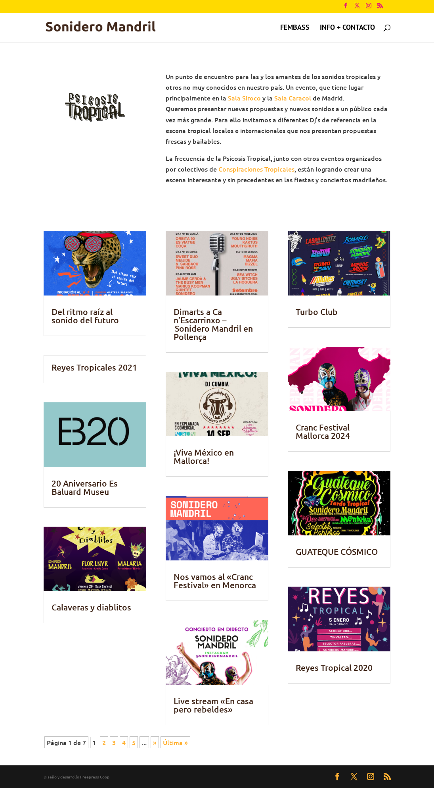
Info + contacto (347, 28)
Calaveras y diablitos (91, 607)
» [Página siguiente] (155, 742)
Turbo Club (317, 311)
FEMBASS (295, 28)
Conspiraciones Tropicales (256, 168)
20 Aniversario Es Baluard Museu (85, 487)
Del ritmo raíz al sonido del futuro (85, 315)
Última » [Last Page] (175, 742)
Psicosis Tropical (240, 28)
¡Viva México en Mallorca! (204, 456)
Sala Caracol (292, 97)
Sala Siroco (244, 97)
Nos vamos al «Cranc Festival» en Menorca (215, 580)
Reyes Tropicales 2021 (94, 367)
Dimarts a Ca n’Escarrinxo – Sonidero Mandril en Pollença (213, 324)
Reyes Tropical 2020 (334, 667)
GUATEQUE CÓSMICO (337, 551)
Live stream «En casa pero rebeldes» (213, 705)
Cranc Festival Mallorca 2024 (323, 431)
